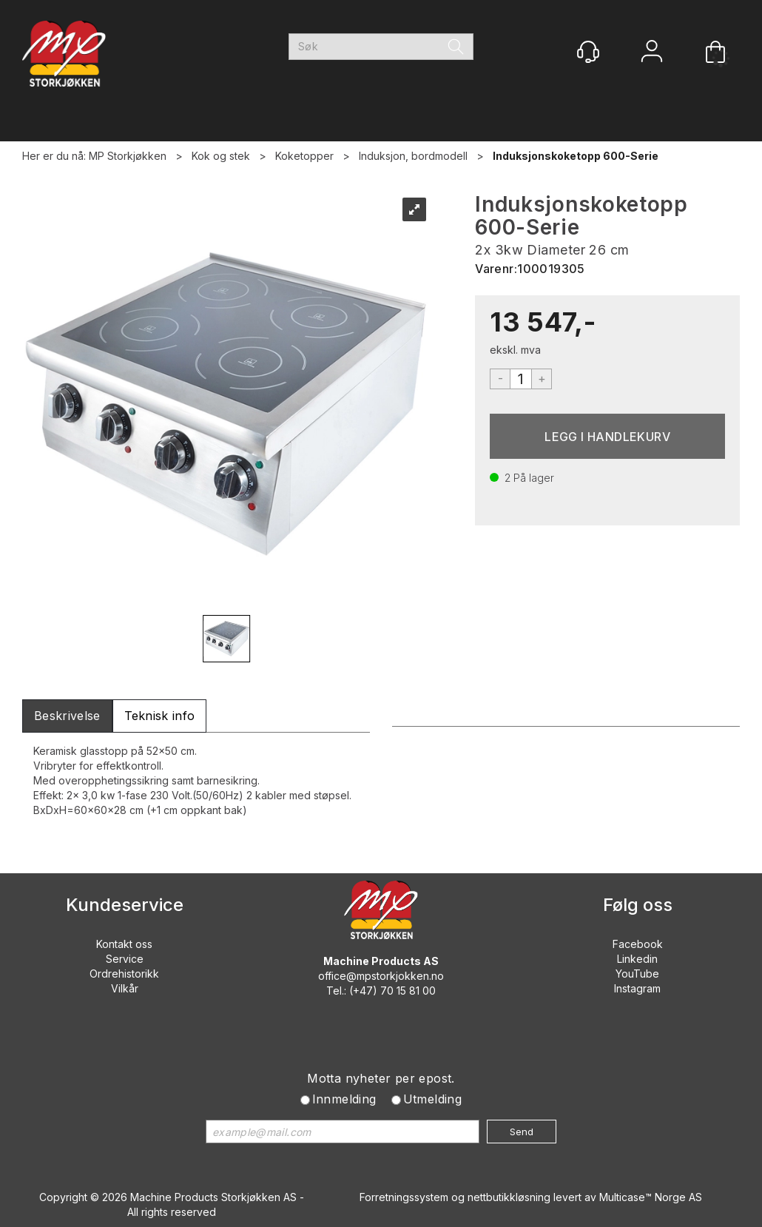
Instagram (637, 988)
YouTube (637, 973)
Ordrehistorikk (124, 973)
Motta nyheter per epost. (381, 1078)
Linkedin (637, 958)
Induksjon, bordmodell (413, 155)
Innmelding (344, 1099)
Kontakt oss (124, 944)
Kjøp (607, 436)
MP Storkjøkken (127, 155)
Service (125, 958)
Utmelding (432, 1099)
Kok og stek (221, 155)
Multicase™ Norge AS (650, 1197)
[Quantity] (520, 379)
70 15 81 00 (408, 990)
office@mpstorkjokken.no (381, 975)
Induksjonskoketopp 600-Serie (575, 155)
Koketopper (304, 155)
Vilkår (124, 988)
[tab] (67, 716)
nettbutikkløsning (509, 1197)
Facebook (638, 944)
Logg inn (651, 53)
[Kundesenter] (588, 52)
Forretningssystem (404, 1197)
